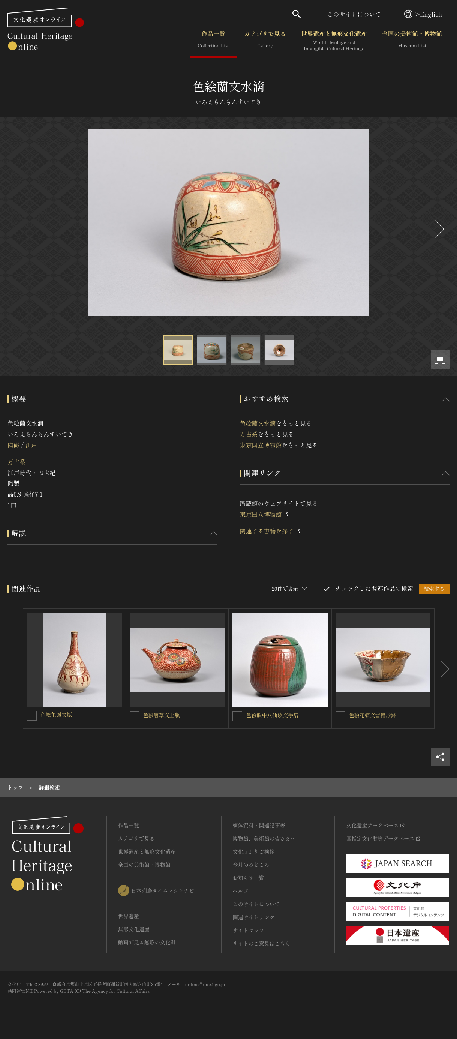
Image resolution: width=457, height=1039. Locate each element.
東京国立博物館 (261, 444)
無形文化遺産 (134, 929)
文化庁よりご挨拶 (254, 851)
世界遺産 (128, 916)
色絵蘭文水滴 (258, 423)
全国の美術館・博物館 (412, 41)
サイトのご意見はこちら (262, 943)
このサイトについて (354, 13)
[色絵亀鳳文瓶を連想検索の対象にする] (32, 716)
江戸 (31, 444)
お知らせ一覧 (248, 877)
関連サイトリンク (254, 917)
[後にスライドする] (438, 229)
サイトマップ (248, 930)
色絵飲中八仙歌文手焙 (272, 715)
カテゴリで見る (265, 41)
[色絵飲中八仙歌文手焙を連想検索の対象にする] (237, 716)
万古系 (16, 461)
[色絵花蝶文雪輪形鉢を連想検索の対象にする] (340, 716)
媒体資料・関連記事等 (259, 825)
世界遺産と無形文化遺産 (334, 41)
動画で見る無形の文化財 (147, 942)
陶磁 (13, 444)
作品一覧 (213, 41)
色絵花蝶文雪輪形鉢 (372, 715)
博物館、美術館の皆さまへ (264, 838)
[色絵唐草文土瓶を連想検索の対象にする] (134, 716)
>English (423, 13)
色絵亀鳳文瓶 (56, 714)
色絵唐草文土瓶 (161, 715)
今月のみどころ (251, 864)
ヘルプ (241, 891)
